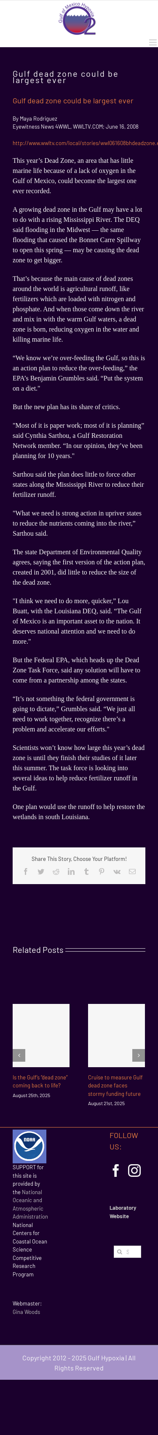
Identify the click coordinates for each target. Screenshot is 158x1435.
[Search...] (127, 1252)
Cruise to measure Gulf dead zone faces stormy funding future (115, 1085)
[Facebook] (116, 1170)
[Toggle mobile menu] (153, 42)
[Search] (120, 1252)
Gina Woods (26, 1311)
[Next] (138, 1055)
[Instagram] (134, 1170)
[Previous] (19, 1055)
